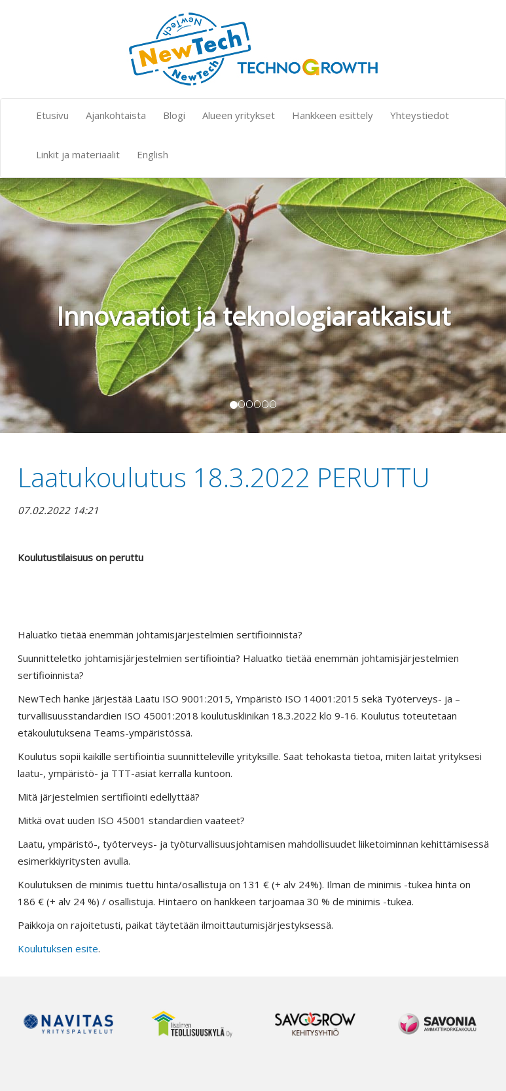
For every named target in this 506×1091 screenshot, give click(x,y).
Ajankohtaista (116, 115)
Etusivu (52, 115)
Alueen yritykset (238, 115)
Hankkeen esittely (332, 115)
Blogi (174, 115)
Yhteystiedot (419, 115)
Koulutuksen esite (58, 948)
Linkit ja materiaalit (78, 154)
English (152, 154)
